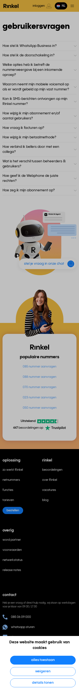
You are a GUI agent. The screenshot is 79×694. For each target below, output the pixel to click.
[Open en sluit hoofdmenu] (72, 6)
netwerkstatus (13, 560)
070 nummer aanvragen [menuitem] (39, 387)
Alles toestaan (43, 660)
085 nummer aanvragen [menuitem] (39, 366)
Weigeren (43, 671)
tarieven (8, 500)
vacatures (49, 490)
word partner (12, 539)
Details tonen (43, 683)
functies (8, 490)
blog (45, 500)
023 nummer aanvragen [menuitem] (39, 397)
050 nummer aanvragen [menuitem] (39, 407)
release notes (12, 570)
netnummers (11, 480)
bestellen (13, 510)
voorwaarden (12, 550)
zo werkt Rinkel (13, 469)
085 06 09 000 (17, 617)
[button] (61, 5)
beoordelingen (52, 469)
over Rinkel (49, 480)
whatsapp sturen (19, 627)
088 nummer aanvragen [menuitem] (39, 376)
